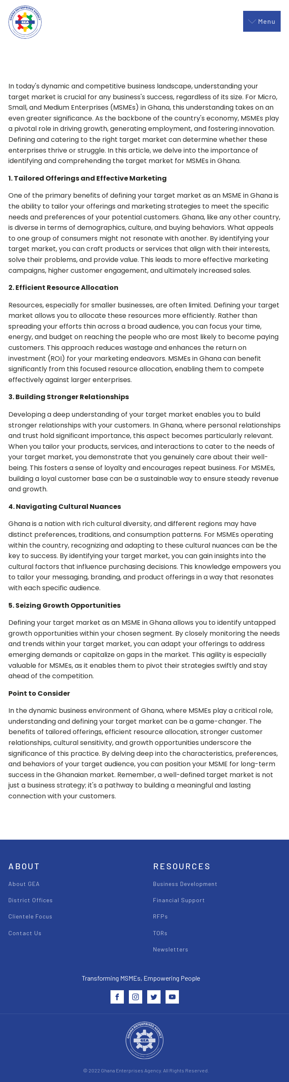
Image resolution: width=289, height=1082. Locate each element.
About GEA (24, 884)
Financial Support (179, 900)
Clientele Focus (30, 916)
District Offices (30, 900)
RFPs (160, 916)
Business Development (185, 884)
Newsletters (170, 949)
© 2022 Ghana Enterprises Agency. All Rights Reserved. (146, 1070)
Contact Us (25, 933)
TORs (160, 933)
